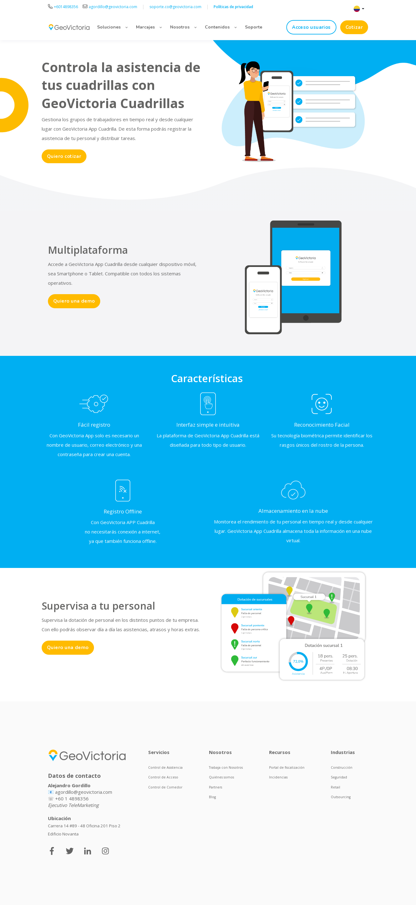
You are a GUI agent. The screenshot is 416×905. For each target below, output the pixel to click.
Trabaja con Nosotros (226, 767)
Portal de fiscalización (286, 767)
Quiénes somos (221, 777)
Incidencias (278, 777)
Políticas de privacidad (233, 6)
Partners (215, 787)
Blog (212, 797)
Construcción (341, 767)
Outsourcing (341, 797)
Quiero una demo (74, 301)
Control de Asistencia (165, 767)
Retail (335, 787)
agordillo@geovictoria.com (83, 792)
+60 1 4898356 (72, 798)
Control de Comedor (165, 787)
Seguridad (339, 777)
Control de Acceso (163, 777)
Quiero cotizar (64, 156)
